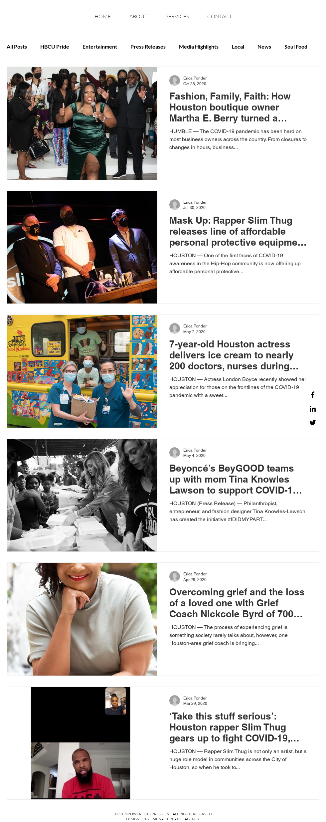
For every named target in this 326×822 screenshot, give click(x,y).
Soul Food (295, 46)
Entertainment (99, 46)
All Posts (17, 46)
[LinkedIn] (312, 408)
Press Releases (148, 46)
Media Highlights (199, 46)
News (264, 46)
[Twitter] (312, 422)
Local (238, 46)
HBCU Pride (54, 46)
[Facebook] (312, 394)
